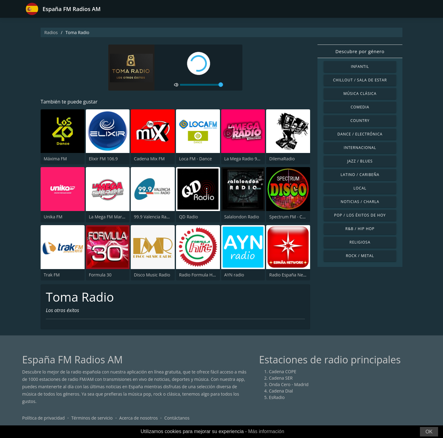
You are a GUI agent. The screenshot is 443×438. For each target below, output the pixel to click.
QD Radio (188, 217)
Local (359, 188)
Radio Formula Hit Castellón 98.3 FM (215, 275)
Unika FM (53, 217)
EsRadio (277, 397)
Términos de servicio (92, 418)
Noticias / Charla (360, 201)
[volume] (201, 85)
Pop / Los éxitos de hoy (360, 215)
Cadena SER (281, 378)
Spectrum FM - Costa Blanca (297, 217)
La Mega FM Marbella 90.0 (115, 217)
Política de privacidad (43, 418)
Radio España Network (291, 275)
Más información (266, 431)
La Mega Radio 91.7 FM (247, 159)
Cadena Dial (281, 391)
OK (429, 431)
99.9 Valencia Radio (153, 217)
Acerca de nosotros (138, 418)
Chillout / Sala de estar (360, 80)
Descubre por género (359, 51)
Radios (51, 32)
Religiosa (359, 242)
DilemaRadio (282, 159)
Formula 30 (100, 275)
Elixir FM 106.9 (103, 159)
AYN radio (234, 275)
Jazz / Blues (360, 161)
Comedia (360, 107)
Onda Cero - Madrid (289, 384)
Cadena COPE (282, 371)
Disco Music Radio (152, 275)
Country (359, 120)
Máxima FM (55, 159)
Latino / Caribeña (360, 174)
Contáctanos (177, 418)
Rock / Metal (360, 255)
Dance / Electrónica (359, 134)
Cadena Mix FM (149, 159)
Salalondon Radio (241, 217)
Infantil (360, 66)
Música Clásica (360, 93)
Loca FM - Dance (195, 159)
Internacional (360, 147)
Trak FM (52, 275)
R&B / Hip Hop (360, 228)
